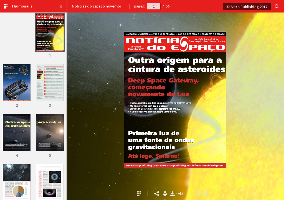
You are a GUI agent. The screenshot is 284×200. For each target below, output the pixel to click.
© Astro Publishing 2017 (246, 6)
